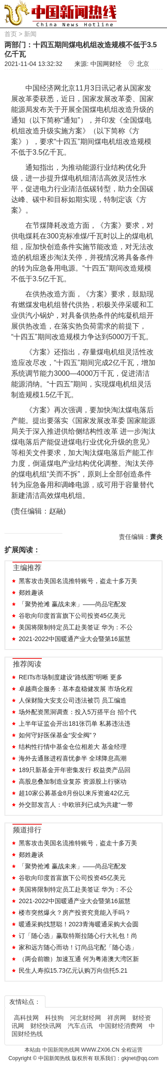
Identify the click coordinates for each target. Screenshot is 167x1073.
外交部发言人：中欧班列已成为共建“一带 (76, 804)
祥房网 (116, 1017)
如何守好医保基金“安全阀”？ (58, 735)
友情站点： (25, 1001)
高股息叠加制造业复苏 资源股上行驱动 (72, 781)
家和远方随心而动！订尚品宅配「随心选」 (78, 947)
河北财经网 (85, 1017)
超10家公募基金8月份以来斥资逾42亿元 (74, 793)
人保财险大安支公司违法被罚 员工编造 (72, 700)
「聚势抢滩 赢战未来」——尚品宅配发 (72, 604)
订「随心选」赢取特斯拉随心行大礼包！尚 (78, 935)
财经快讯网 (45, 1025)
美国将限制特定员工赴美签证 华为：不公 (76, 627)
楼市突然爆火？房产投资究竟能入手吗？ (75, 912)
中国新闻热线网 (61, 1050)
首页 (10, 33)
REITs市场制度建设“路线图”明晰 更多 (70, 677)
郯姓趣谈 (31, 592)
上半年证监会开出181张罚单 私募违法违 (74, 723)
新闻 (30, 33)
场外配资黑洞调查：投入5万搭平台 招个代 (77, 711)
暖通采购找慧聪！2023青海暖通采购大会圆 (78, 924)
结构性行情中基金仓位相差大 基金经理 (72, 746)
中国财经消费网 (121, 1025)
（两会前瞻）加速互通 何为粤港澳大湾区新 (79, 958)
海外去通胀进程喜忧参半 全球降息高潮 (72, 758)
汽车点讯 (80, 1025)
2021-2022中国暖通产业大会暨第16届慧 (74, 638)
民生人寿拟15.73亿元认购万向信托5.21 (73, 970)
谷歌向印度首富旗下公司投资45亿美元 (72, 615)
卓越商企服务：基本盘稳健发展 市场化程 (76, 688)
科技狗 (54, 1017)
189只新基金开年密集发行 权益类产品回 (74, 769)
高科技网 (26, 1017)
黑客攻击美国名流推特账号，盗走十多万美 (78, 580)
